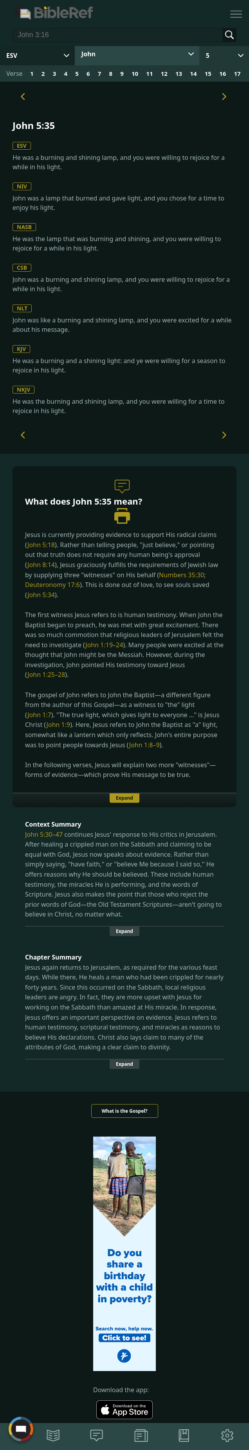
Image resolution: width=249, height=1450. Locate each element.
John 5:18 (41, 545)
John (88, 54)
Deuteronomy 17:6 (52, 584)
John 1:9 (58, 724)
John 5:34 (41, 595)
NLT (22, 308)
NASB (24, 227)
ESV (22, 145)
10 (135, 73)
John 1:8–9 (144, 745)
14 (193, 73)
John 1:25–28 (46, 674)
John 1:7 (39, 715)
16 (222, 73)
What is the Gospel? (124, 1111)
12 (164, 73)
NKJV (23, 389)
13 (178, 73)
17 (237, 73)
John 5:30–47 (44, 834)
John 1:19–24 (104, 645)
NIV (22, 186)
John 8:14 (41, 564)
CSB (22, 267)
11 (149, 73)
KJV (21, 349)
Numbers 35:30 (181, 575)
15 (208, 73)
